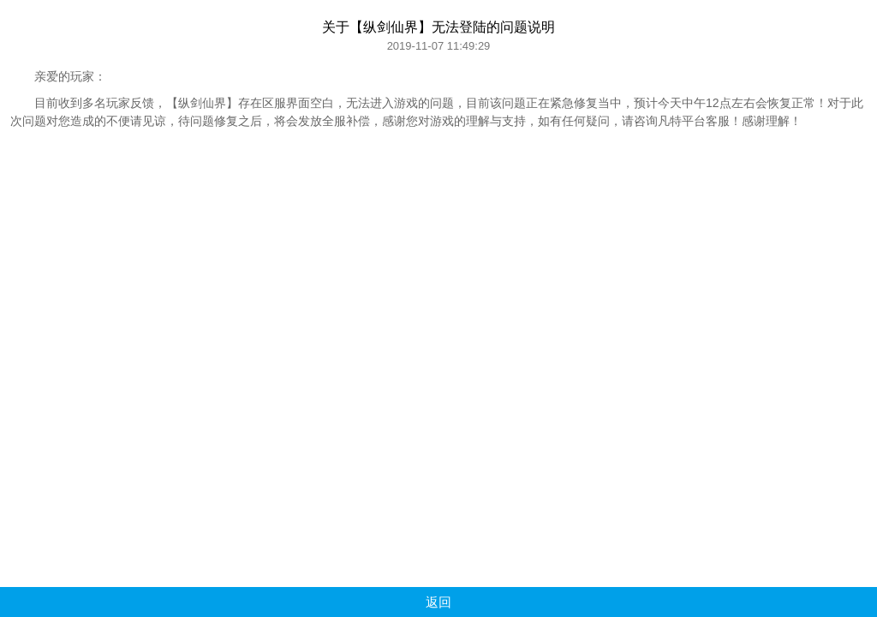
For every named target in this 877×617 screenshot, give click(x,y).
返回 (438, 602)
